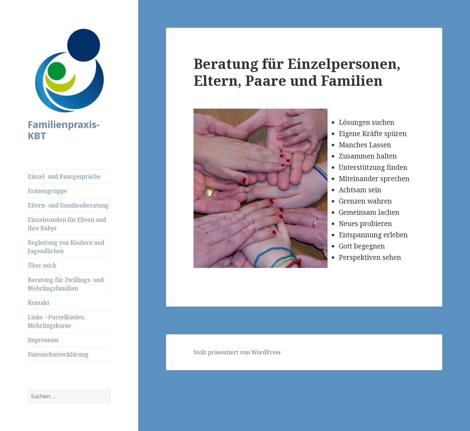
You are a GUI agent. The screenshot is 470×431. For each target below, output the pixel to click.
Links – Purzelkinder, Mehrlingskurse (56, 321)
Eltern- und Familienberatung (68, 205)
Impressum (43, 340)
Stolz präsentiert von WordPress (237, 352)
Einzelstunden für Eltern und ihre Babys (67, 224)
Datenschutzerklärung (58, 354)
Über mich (42, 265)
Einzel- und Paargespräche (64, 176)
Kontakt (38, 303)
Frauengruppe (47, 191)
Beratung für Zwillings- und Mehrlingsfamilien (66, 284)
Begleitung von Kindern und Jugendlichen (66, 247)
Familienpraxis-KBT (64, 130)
